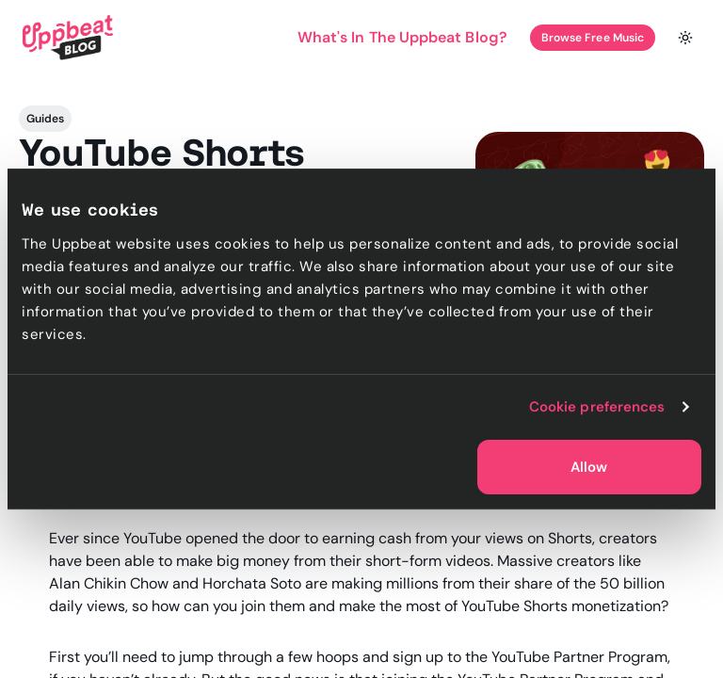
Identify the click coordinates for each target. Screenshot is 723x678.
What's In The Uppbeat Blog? (402, 37)
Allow (588, 467)
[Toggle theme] (685, 38)
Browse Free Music (592, 37)
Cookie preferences (597, 406)
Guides (45, 118)
